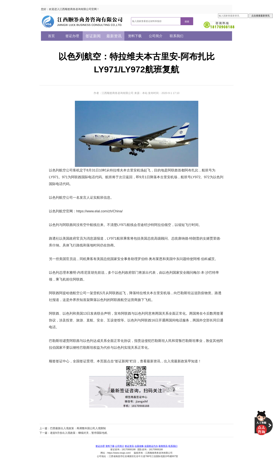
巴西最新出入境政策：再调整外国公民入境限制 (78, 428)
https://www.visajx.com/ (119, 453)
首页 (51, 36)
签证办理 (72, 36)
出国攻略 (139, 446)
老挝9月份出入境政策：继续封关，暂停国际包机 (78, 432)
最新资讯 (114, 36)
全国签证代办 (151, 446)
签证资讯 (129, 446)
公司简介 (155, 36)
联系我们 (176, 36)
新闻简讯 (163, 446)
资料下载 (135, 36)
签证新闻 (93, 36)
